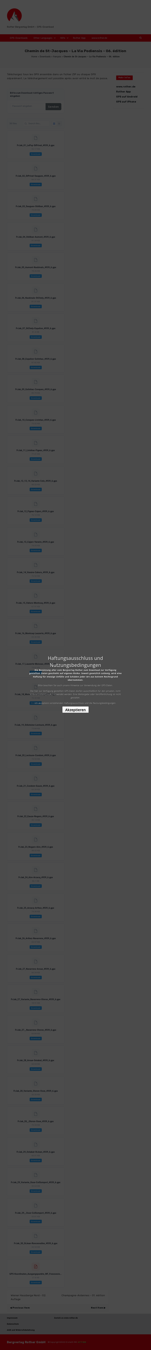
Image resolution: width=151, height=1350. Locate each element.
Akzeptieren (75, 701)
